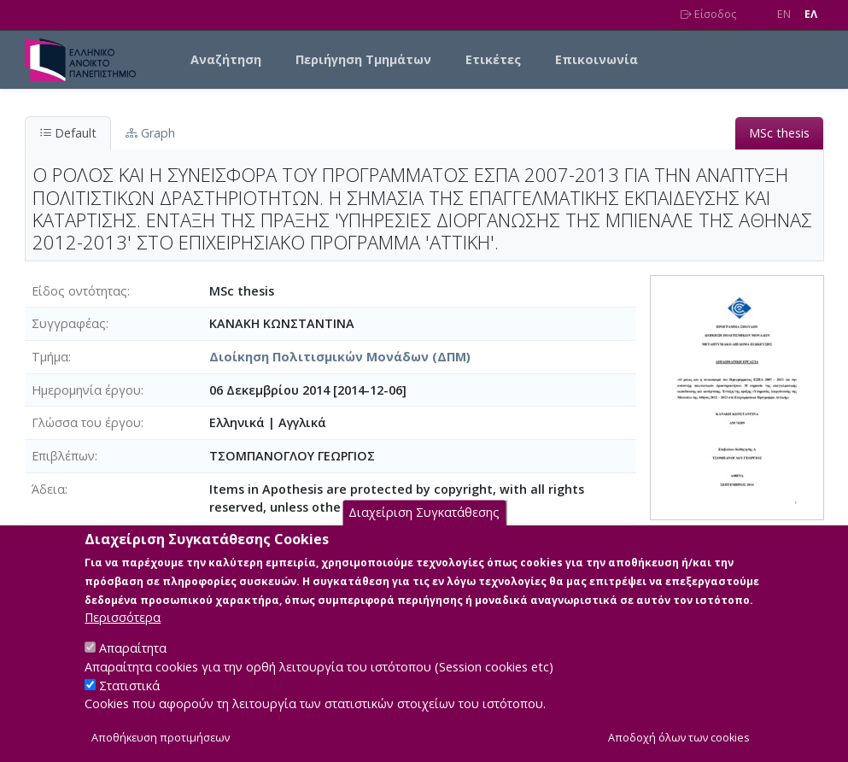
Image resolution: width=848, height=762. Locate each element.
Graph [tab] (150, 133)
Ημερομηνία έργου (86, 390)
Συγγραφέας (69, 323)
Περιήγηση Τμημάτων (363, 59)
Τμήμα (50, 357)
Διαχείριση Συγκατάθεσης (424, 531)
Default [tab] (67, 133)
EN (784, 14)
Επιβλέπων (63, 456)
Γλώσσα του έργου (86, 422)
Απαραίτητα (133, 666)
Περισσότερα (123, 635)
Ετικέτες (493, 59)
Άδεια (48, 489)
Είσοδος (708, 14)
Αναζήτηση (225, 59)
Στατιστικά (129, 703)
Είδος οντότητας (79, 291)
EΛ (810, 14)
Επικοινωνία (596, 59)
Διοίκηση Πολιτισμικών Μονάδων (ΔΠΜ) (340, 357)
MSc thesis (779, 133)
